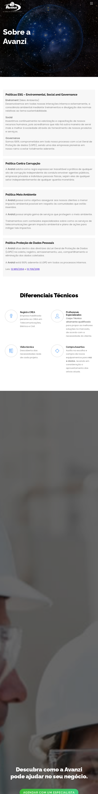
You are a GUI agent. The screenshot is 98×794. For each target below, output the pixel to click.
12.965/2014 (17, 269)
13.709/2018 (33, 269)
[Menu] (91, 3)
